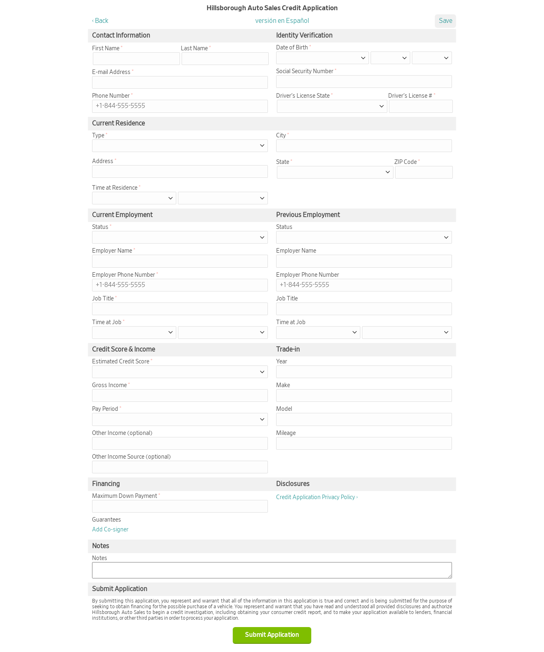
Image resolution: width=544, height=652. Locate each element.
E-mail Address (111, 72)
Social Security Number (304, 71)
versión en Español (282, 21)
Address (102, 161)
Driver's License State (303, 96)
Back (101, 21)
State (282, 162)
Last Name (194, 49)
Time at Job (106, 322)
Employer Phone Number (123, 275)
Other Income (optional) (122, 433)
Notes (99, 558)
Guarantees (106, 520)
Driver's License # (410, 96)
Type (98, 136)
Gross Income (109, 385)
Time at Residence (114, 188)
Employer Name (112, 251)
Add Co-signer (110, 530)
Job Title (103, 299)
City (281, 136)
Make (283, 385)
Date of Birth (292, 48)
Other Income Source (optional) (131, 457)
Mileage (286, 433)
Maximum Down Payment (124, 496)
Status (100, 227)
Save (445, 21)
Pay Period (105, 409)
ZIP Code (405, 162)
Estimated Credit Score (120, 362)
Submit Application (272, 635)
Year (281, 362)
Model (284, 409)
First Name (105, 49)
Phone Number (111, 96)
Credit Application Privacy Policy (315, 497)
